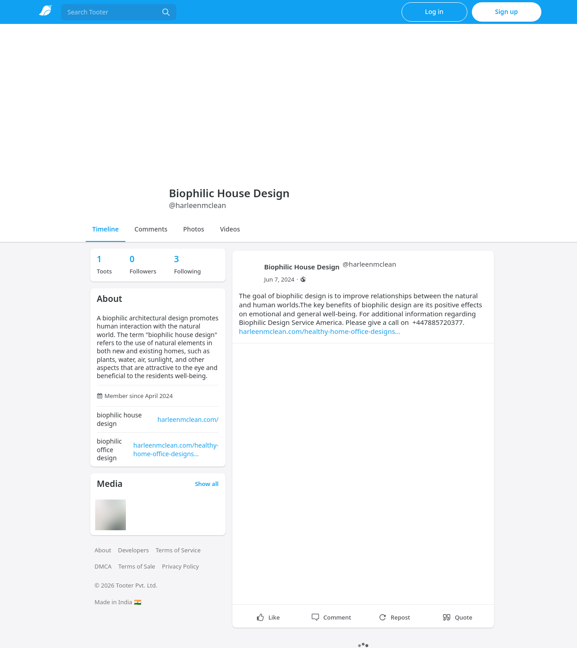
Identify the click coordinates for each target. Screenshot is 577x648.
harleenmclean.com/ (187, 419)
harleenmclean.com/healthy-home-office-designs (176, 449)
